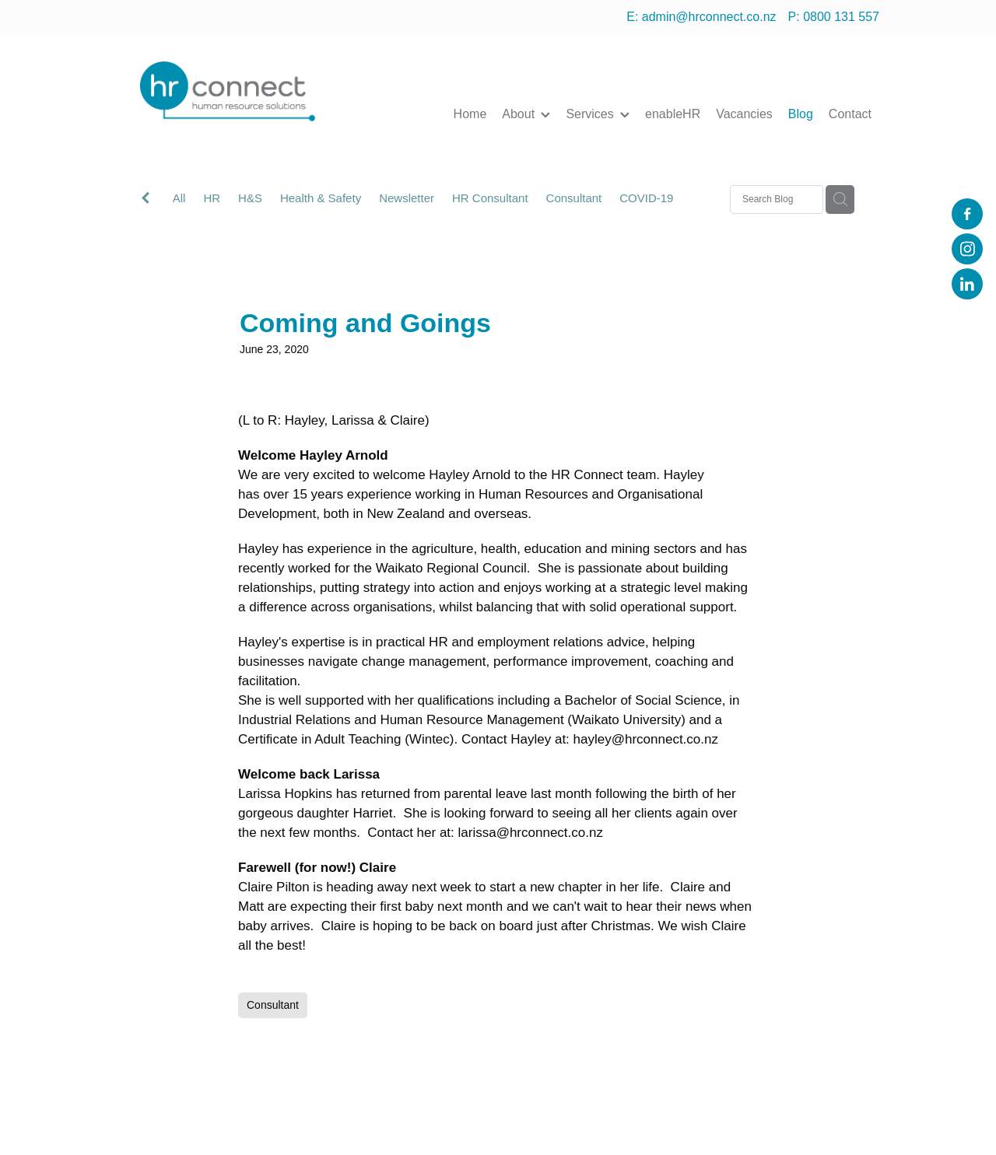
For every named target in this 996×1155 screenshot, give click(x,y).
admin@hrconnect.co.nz (709, 16)
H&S (250, 198)
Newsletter (406, 198)
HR (211, 198)
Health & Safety (320, 198)
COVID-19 (646, 198)
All (179, 198)
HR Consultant (490, 198)
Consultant (574, 198)
